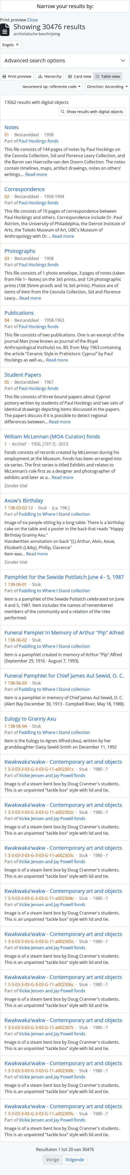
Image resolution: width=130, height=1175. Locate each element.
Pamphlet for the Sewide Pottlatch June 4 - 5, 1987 (64, 577)
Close (32, 20)
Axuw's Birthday (23, 500)
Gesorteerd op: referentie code (50, 86)
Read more (36, 174)
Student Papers (22, 375)
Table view (108, 76)
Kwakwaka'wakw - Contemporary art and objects (63, 762)
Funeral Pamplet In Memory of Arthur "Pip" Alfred (64, 633)
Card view (79, 76)
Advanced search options (34, 60)
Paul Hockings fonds (39, 141)
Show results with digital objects (92, 111)
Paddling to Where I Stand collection (54, 514)
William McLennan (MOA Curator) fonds (52, 437)
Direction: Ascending (106, 86)
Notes (11, 127)
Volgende (75, 1159)
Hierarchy (49, 76)
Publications (19, 313)
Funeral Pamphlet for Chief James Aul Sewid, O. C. (64, 676)
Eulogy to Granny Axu (30, 719)
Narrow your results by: (65, 6)
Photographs (20, 251)
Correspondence (24, 189)
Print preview (16, 76)
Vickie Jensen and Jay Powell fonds (52, 775)
